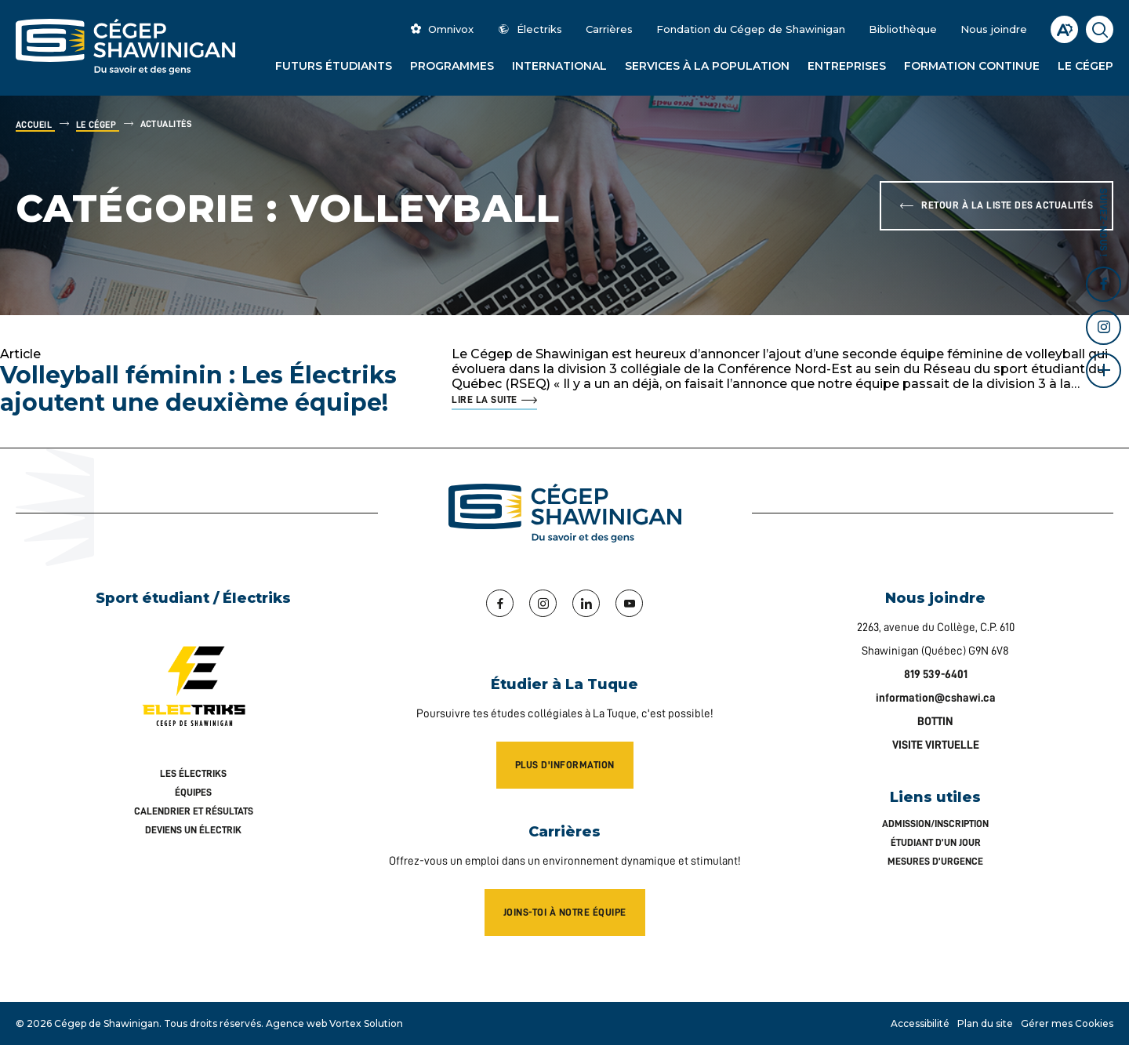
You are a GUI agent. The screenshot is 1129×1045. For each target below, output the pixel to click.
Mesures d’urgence (935, 861)
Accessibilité (920, 1023)
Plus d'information (565, 765)
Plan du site (985, 1023)
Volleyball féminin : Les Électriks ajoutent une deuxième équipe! (198, 389)
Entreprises (847, 66)
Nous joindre (993, 29)
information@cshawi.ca (936, 698)
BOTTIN (935, 722)
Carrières (609, 29)
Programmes (452, 66)
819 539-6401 (935, 674)
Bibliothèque (903, 29)
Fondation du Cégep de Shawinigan (750, 29)
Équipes (193, 792)
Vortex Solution (366, 1023)
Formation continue (972, 66)
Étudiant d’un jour (936, 842)
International (559, 66)
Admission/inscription (935, 823)
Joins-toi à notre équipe (564, 912)
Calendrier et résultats (193, 811)
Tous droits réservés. (213, 1023)
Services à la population (707, 66)
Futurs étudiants (333, 66)
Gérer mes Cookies (1067, 1023)
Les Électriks (193, 773)
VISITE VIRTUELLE (935, 745)
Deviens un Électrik (193, 830)
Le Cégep (1085, 66)
